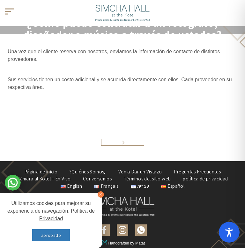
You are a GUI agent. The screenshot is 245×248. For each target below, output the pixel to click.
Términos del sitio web (147, 179)
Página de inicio (40, 172)
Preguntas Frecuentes (197, 172)
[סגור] (101, 194)
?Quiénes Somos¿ (88, 172)
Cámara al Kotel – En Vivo (44, 179)
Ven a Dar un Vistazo (140, 172)
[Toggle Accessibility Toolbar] (229, 232)
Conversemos (97, 179)
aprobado (51, 235)
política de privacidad (205, 179)
